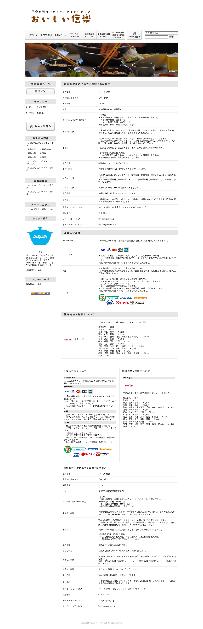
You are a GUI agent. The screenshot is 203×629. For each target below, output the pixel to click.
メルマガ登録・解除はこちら (40, 209)
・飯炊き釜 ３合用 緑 (36, 153)
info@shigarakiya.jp (106, 219)
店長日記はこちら (34, 270)
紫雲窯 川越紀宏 (36, 113)
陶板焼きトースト (34, 284)
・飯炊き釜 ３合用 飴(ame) (38, 149)
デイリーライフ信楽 (37, 107)
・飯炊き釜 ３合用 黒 (36, 157)
